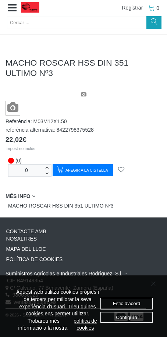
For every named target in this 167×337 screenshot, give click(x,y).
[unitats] (26, 170)
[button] (12, 8)
